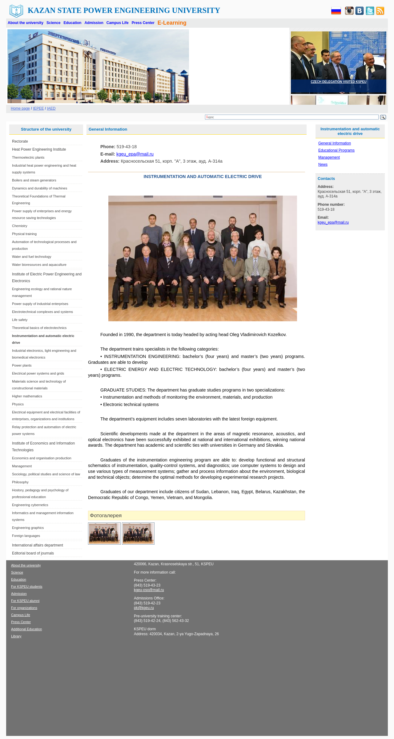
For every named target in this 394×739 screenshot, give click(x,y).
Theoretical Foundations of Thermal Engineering (38, 199)
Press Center (143, 23)
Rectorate (20, 141)
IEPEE (38, 108)
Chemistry (19, 226)
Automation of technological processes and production (44, 245)
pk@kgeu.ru (144, 608)
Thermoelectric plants (28, 157)
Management (22, 466)
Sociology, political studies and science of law (46, 474)
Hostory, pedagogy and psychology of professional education (40, 493)
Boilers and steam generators (34, 180)
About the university (25, 23)
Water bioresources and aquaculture (39, 264)
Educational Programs (336, 150)
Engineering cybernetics (30, 505)
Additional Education (26, 629)
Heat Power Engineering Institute (39, 149)
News (323, 164)
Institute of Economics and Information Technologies (43, 446)
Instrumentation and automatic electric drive (43, 339)
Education (72, 23)
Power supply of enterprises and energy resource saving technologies (42, 214)
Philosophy (20, 482)
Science (53, 23)
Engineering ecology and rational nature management (42, 292)
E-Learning (172, 23)
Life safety (19, 320)
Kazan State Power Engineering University (124, 10)
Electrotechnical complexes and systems (42, 312)
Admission (93, 23)
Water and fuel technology (31, 256)
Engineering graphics (28, 528)
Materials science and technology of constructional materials (39, 385)
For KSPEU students (26, 586)
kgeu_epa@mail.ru (135, 154)
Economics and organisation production (41, 458)
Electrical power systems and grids (38, 373)
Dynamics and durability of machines (39, 188)
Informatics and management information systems (43, 516)
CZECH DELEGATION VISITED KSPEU (339, 81)
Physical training (24, 234)
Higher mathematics (27, 396)
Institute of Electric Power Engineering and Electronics (47, 277)
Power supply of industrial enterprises (40, 304)
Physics (18, 404)
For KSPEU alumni (25, 601)
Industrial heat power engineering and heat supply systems (44, 169)
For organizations (24, 608)
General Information (334, 143)
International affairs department (37, 545)
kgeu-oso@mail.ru (149, 590)
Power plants (22, 365)
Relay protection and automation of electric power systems (44, 430)
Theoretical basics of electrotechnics (39, 328)
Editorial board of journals (33, 553)
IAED (51, 108)
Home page (20, 108)
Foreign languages (26, 536)
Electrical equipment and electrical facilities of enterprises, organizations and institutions (46, 415)
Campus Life (118, 23)
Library (16, 636)
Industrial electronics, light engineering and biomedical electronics (44, 354)
